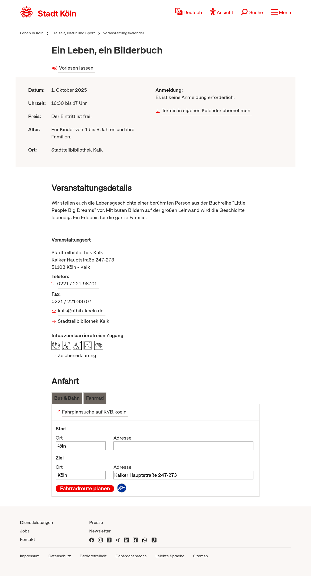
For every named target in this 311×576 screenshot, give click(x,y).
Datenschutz (59, 555)
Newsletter (100, 531)
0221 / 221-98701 (77, 283)
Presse (96, 522)
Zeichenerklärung (77, 355)
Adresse (122, 438)
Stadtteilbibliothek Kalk (83, 321)
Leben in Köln (31, 33)
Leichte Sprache (170, 555)
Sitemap (200, 555)
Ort (59, 438)
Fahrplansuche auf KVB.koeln (94, 412)
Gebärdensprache (131, 555)
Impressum (30, 555)
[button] (281, 12)
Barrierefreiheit (93, 555)
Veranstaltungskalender (123, 33)
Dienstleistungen (36, 522)
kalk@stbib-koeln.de (81, 310)
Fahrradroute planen (85, 488)
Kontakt (27, 539)
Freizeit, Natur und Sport (73, 33)
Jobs (25, 531)
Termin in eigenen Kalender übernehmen (206, 110)
